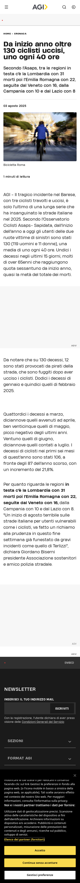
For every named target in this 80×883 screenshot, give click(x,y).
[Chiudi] (75, 775)
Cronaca (20, 33)
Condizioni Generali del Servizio (43, 722)
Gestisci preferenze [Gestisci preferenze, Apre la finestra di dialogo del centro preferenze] (40, 875)
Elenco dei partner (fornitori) (24, 839)
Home (7, 33)
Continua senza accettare (40, 863)
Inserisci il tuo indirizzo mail (29, 699)
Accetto (40, 850)
